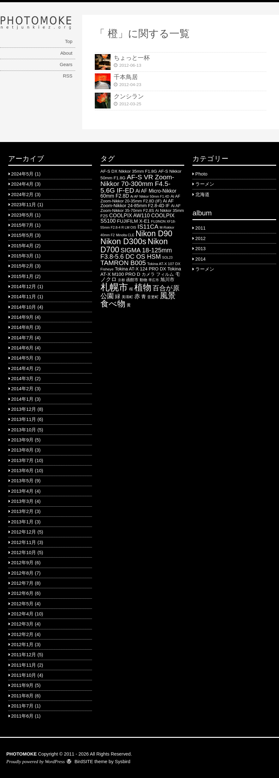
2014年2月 (22, 388)
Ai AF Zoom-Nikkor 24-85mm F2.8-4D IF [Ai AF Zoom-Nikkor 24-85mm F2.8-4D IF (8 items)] (137, 203)
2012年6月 (22, 593)
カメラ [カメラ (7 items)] (148, 274)
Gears (66, 64)
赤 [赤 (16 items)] (137, 296)
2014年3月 (22, 378)
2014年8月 (22, 327)
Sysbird (122, 761)
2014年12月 (23, 286)
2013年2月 (22, 511)
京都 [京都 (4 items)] (121, 280)
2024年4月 (22, 184)
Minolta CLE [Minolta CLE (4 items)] (125, 235)
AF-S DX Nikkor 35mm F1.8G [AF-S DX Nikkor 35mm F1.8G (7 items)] (128, 171)
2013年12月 (23, 409)
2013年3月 (22, 501)
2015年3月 (22, 255)
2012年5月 (22, 603)
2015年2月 (22, 266)
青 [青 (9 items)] (143, 296)
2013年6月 (22, 470)
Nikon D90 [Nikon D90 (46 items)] (154, 233)
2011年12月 (23, 654)
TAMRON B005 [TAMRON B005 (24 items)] (123, 262)
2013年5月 (22, 480)
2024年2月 (22, 194)
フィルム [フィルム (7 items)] (165, 274)
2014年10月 (23, 307)
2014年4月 (22, 368)
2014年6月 (22, 347)
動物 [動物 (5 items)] (143, 280)
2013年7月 (22, 460)
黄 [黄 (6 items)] (129, 305)
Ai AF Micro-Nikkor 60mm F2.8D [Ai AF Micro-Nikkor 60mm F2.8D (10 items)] (138, 193)
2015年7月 (22, 225)
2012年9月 (22, 562)
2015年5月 (22, 235)
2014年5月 (22, 358)
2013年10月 (23, 429)
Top (68, 41)
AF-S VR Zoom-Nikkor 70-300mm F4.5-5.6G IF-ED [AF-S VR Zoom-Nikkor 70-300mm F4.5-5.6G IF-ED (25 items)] (137, 183)
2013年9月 (22, 439)
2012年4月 (22, 613)
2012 (200, 238)
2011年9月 (22, 685)
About (66, 53)
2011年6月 (22, 716)
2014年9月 (22, 317)
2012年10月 (23, 552)
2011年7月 (22, 705)
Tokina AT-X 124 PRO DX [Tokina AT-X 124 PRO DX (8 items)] (140, 268)
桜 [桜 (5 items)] (131, 289)
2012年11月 (23, 542)
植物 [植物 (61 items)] (142, 287)
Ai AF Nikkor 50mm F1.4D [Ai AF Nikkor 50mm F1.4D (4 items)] (149, 196)
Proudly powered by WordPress (35, 761)
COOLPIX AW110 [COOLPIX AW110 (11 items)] (129, 215)
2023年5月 (22, 215)
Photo (201, 173)
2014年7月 (22, 337)
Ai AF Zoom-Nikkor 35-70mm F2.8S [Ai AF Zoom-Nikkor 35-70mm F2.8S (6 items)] (140, 208)
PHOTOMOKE (21, 753)
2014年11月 (23, 296)
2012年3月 (22, 624)
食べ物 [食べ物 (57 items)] (112, 303)
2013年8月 (22, 450)
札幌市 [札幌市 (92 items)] (114, 287)
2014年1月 (22, 399)
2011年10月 (23, 675)
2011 (200, 228)
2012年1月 (22, 644)
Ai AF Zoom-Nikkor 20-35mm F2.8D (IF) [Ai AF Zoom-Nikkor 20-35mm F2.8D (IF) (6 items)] (140, 198)
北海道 (202, 194)
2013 (200, 248)
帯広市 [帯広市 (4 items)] (154, 280)
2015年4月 (22, 245)
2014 (200, 259)
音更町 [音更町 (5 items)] (153, 297)
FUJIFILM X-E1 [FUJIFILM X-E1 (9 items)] (133, 221)
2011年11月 (23, 665)
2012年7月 (22, 583)
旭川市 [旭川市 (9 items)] (167, 279)
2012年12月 (23, 531)
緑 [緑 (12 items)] (117, 296)
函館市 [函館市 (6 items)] (132, 279)
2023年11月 (23, 204)
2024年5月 (22, 173)
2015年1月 (22, 276)
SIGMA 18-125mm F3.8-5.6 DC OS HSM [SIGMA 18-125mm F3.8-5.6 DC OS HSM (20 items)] (136, 253)
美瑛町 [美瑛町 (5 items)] (127, 297)
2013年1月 (22, 521)
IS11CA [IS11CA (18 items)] (147, 226)
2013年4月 (22, 491)
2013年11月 (23, 419)
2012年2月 (22, 634)
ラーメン (204, 184)
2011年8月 (22, 695)
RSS (67, 75)
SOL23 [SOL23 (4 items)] (167, 257)
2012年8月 (22, 573)
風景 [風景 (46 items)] (168, 295)
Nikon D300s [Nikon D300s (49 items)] (123, 241)
